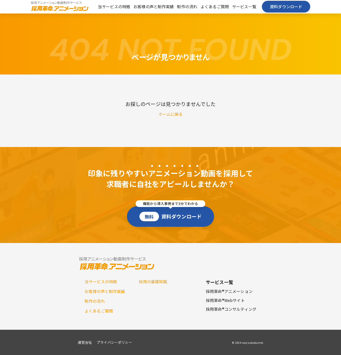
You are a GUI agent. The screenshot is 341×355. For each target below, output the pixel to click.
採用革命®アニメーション (229, 291)
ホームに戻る (170, 114)
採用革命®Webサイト (225, 300)
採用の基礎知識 (153, 281)
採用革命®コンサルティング (231, 309)
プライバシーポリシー (114, 342)
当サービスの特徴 (114, 7)
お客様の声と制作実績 (153, 7)
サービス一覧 (244, 7)
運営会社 (85, 342)
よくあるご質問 (215, 7)
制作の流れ (187, 7)
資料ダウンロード (286, 7)
